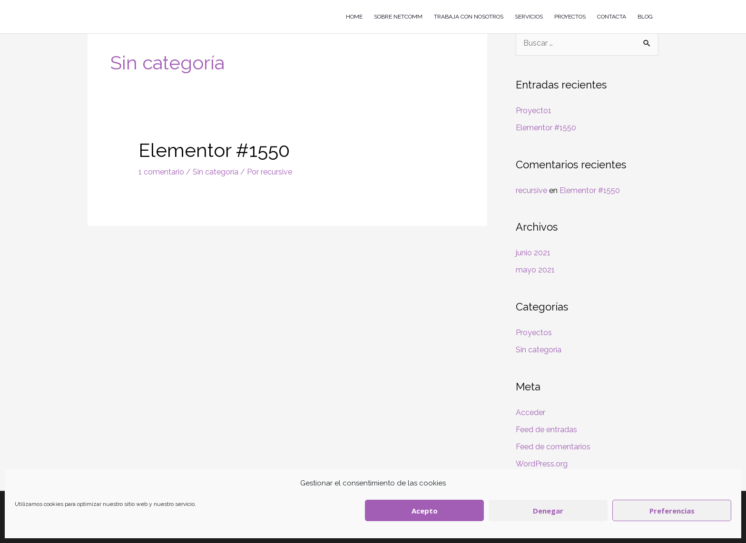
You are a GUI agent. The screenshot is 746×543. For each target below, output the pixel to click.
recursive (531, 190)
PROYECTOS (570, 16)
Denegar (548, 510)
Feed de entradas (546, 429)
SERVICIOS (529, 16)
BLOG (645, 16)
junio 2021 (533, 252)
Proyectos (534, 332)
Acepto (425, 510)
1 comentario (161, 171)
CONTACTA (611, 16)
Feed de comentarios (553, 446)
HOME (354, 16)
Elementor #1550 (214, 150)
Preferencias (672, 510)
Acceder (530, 412)
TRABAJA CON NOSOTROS (468, 16)
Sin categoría (215, 171)
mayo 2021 (535, 269)
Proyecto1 (533, 110)
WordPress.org (542, 463)
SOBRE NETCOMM (398, 16)
